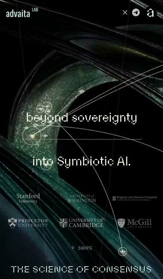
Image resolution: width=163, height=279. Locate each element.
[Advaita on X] (125, 12)
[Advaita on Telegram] (136, 12)
